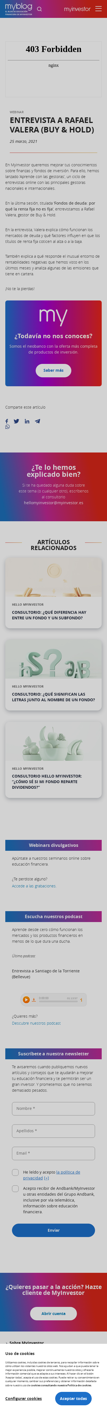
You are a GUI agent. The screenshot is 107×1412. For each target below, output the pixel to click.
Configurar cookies (23, 1398)
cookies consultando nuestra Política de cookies (61, 1385)
